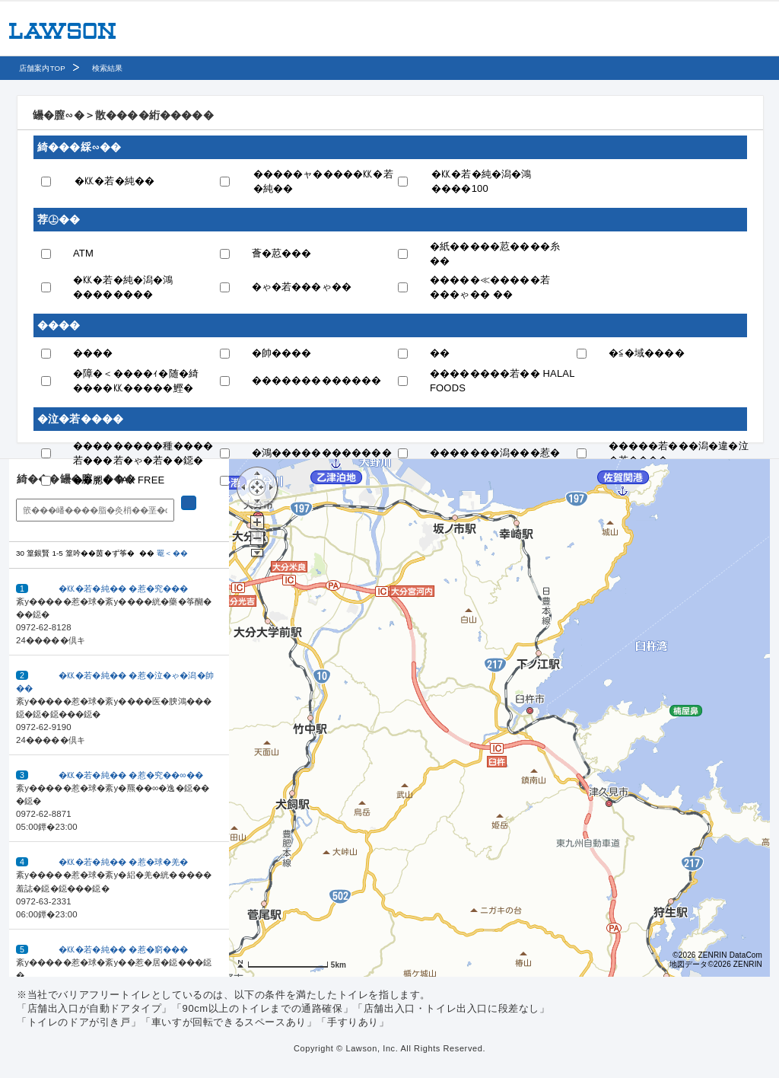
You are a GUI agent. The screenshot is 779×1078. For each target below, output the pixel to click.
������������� (317, 380)
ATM (83, 253)
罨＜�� (172, 553)
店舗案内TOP (42, 68)
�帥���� (282, 353)
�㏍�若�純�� (114, 181)
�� (440, 353)
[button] (119, 612)
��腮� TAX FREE (118, 480)
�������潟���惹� (495, 452)
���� (93, 353)
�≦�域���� (647, 353)
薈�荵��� (282, 253)
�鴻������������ (322, 452)
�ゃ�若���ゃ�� (302, 286)
